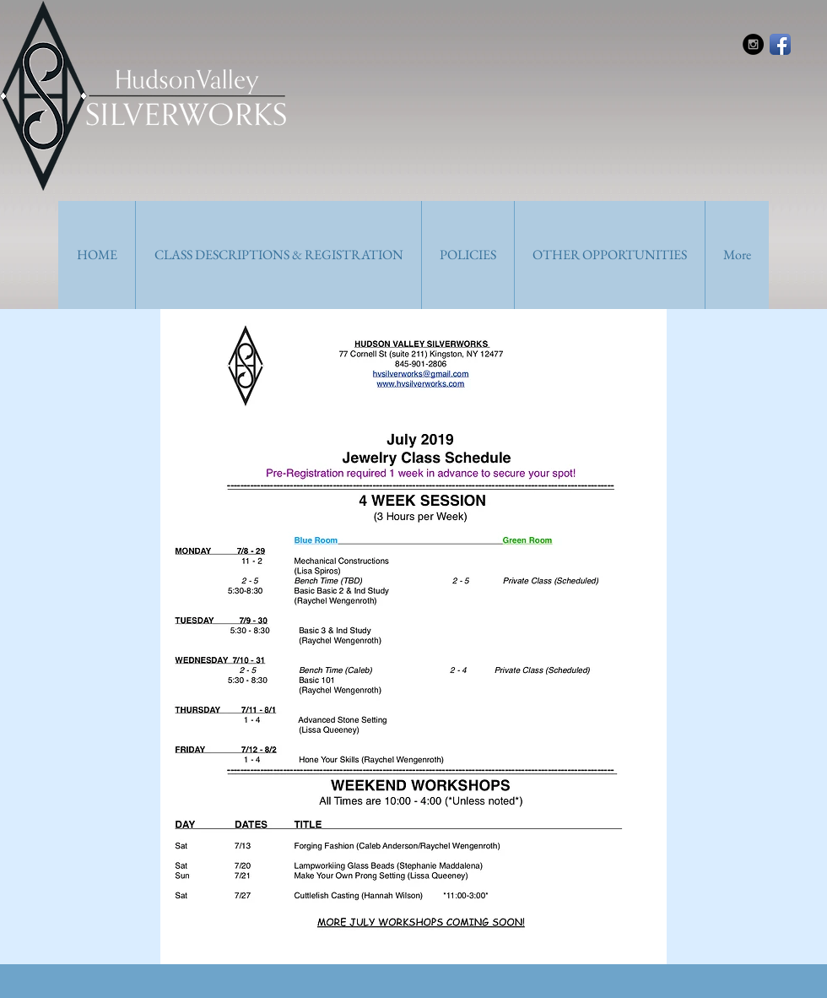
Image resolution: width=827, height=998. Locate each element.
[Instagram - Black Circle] (753, 44)
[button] (278, 255)
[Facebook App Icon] (780, 44)
